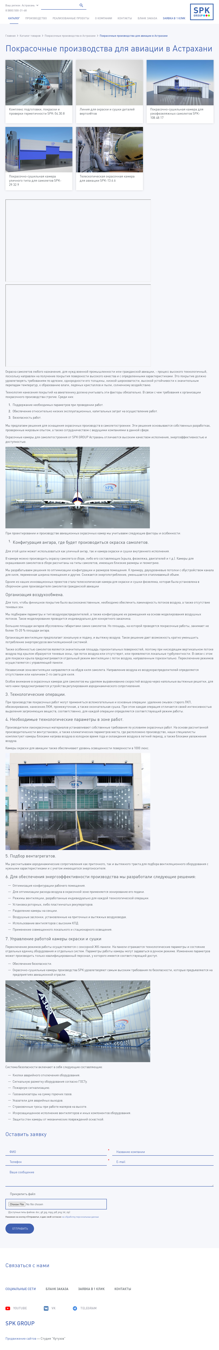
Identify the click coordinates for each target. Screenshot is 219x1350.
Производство (36, 18)
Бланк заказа (147, 18)
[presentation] (146, 1204)
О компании (103, 18)
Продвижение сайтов (20, 1338)
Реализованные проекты (71, 18)
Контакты (125, 18)
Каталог (14, 18)
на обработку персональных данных (80, 1216)
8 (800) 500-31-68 (16, 10)
